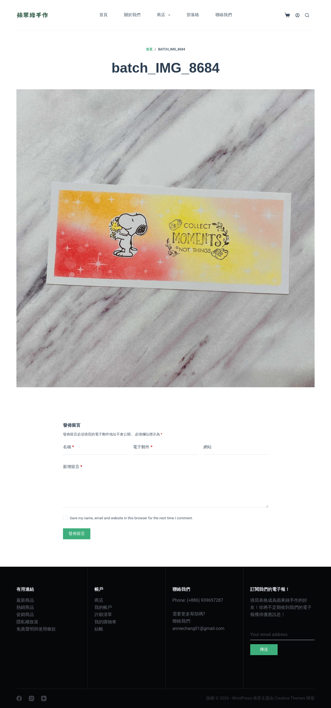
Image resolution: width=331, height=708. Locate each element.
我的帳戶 (103, 607)
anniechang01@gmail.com (198, 628)
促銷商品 (25, 614)
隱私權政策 (27, 621)
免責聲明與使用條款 (36, 629)
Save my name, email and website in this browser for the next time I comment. (131, 518)
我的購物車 (105, 621)
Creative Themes (290, 698)
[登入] (297, 15)
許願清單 (103, 614)
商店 (164, 15)
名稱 (68, 447)
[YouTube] (44, 698)
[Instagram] (31, 698)
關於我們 (132, 14)
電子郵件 (142, 447)
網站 (207, 447)
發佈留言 (76, 533)
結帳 (98, 629)
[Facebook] (19, 698)
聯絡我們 (223, 14)
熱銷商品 (25, 607)
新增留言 (72, 466)
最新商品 (25, 600)
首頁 (103, 14)
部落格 (193, 14)
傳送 (264, 649)
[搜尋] (307, 15)
